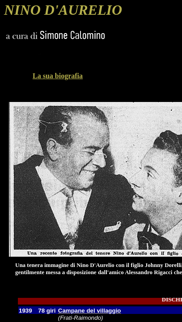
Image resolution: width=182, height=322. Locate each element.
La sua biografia (58, 76)
